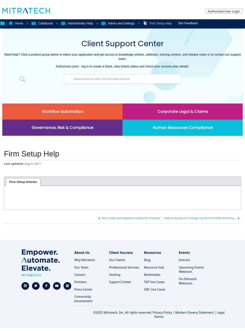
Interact (184, 260)
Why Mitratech (84, 260)
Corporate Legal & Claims (183, 111)
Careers (79, 275)
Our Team (81, 267)
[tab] (23, 182)
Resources (152, 252)
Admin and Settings (118, 23)
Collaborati (43, 23)
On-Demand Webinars (187, 281)
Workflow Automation (62, 111)
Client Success (121, 252)
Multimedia (152, 275)
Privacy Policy (162, 312)
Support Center (120, 282)
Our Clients (117, 260)
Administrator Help (77, 23)
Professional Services (124, 267)
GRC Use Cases (154, 289)
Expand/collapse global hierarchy (2, 22)
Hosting (114, 275)
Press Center (83, 289)
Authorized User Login (224, 11)
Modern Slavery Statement (194, 312)
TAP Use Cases (154, 282)
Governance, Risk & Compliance (62, 127)
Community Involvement (83, 299)
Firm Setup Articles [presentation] (23, 182)
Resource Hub (154, 267)
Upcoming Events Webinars (191, 269)
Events (184, 252)
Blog (147, 260)
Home (16, 23)
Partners (80, 282)
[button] (22, 79)
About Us (82, 252)
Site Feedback (188, 23)
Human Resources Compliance (183, 127)
